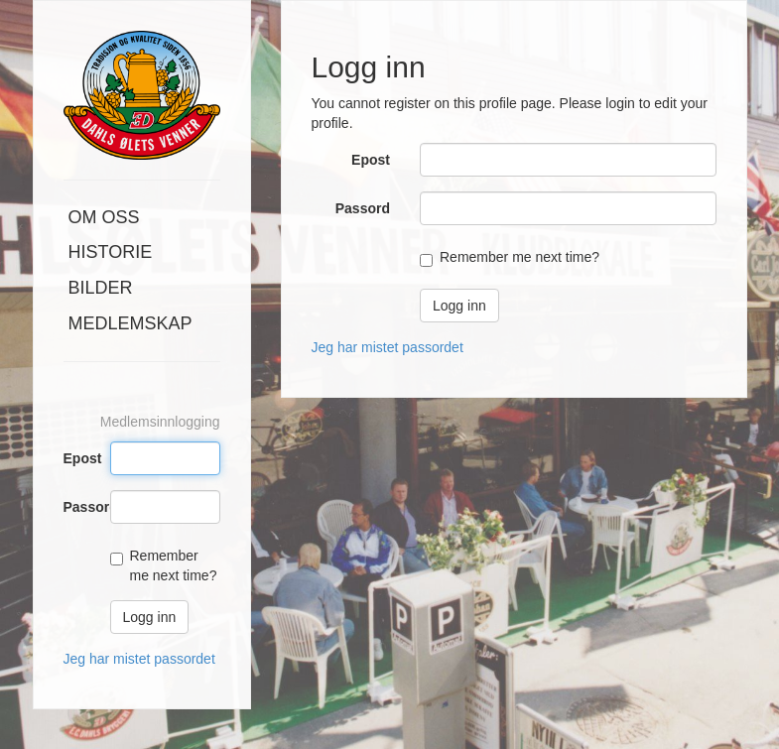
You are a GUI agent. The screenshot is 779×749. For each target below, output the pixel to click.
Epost (79, 458)
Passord (79, 507)
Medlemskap (130, 323)
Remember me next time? (519, 257)
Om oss (104, 217)
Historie (110, 252)
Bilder (100, 288)
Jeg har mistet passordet (139, 659)
